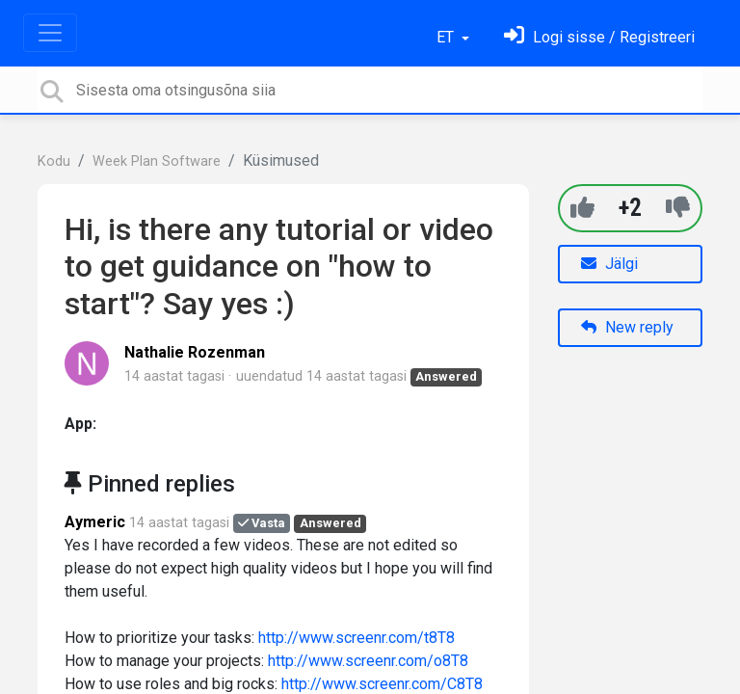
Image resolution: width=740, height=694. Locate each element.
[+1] (582, 208)
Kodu (54, 161)
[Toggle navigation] (50, 32)
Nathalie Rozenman (194, 352)
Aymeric (95, 522)
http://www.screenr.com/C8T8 (382, 684)
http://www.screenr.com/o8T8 (368, 661)
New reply (627, 327)
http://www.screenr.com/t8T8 (356, 637)
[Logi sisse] (599, 37)
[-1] (678, 208)
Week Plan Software (156, 161)
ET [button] (447, 37)
